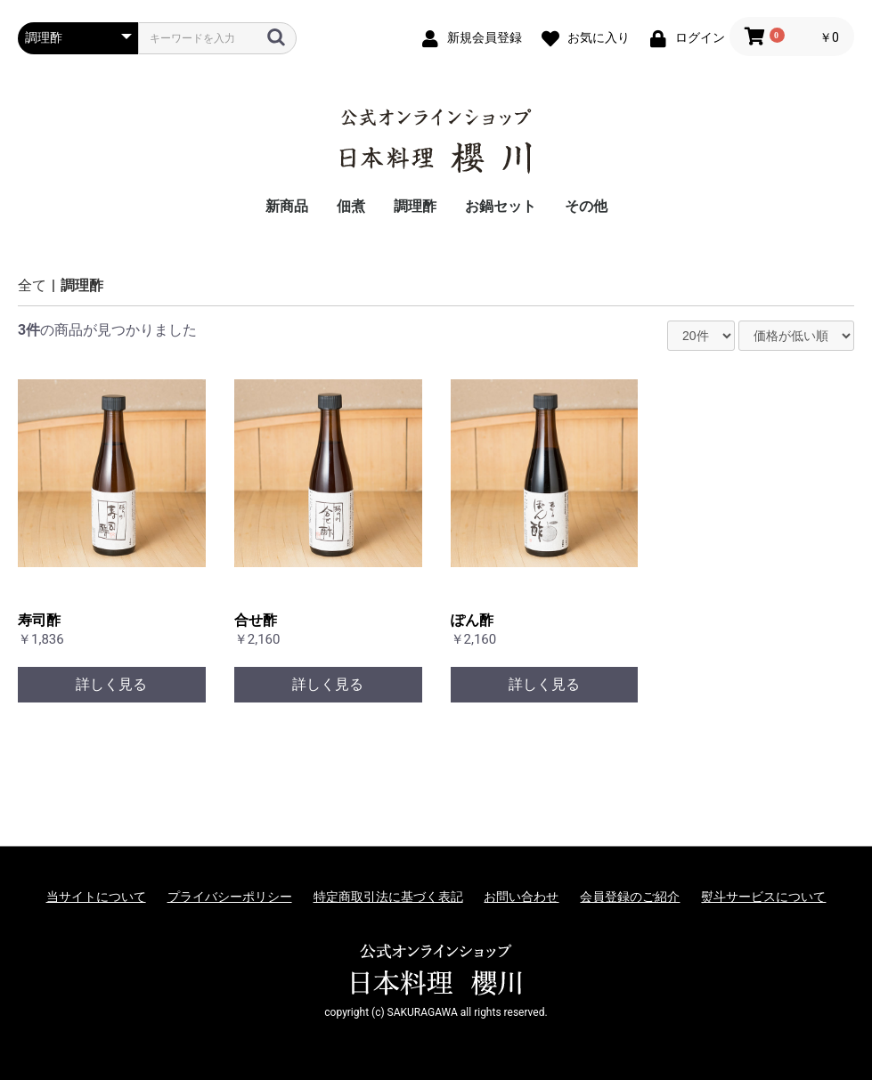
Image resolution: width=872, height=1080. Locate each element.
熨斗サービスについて (763, 896)
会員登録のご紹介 (630, 896)
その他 (586, 206)
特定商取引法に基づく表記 (388, 896)
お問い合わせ (521, 896)
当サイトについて (96, 896)
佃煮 (351, 206)
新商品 (286, 206)
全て (32, 285)
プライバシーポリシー (229, 896)
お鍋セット (500, 206)
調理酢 (415, 206)
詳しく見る (111, 684)
